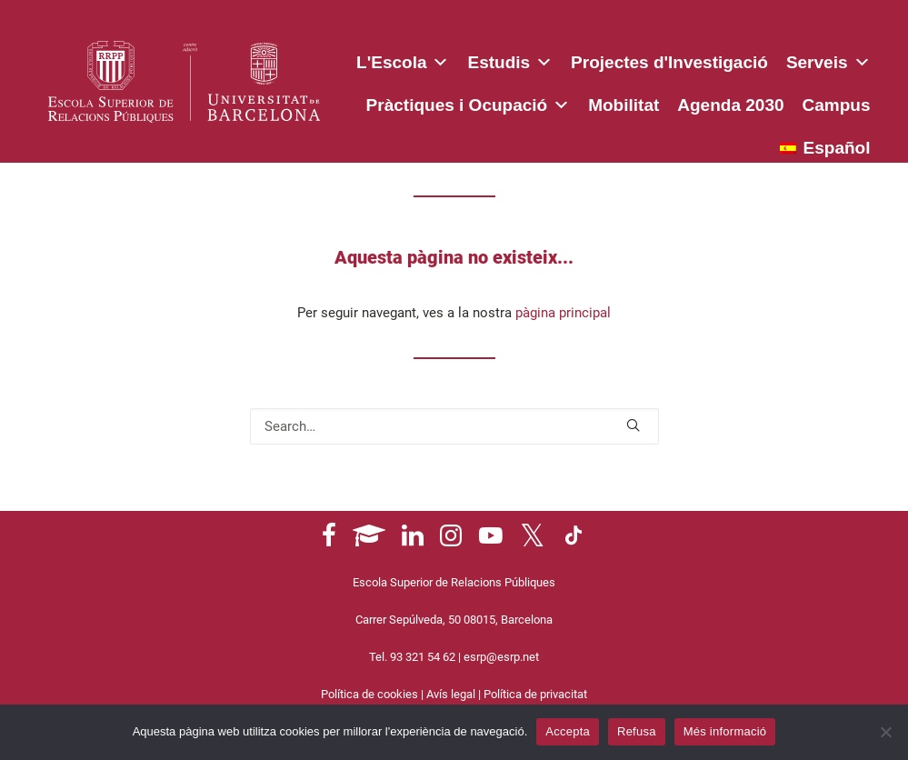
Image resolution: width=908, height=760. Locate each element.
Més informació (725, 731)
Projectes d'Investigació (669, 62)
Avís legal (450, 694)
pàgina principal (563, 313)
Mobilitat (623, 105)
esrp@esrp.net (501, 657)
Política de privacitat (535, 694)
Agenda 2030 (730, 105)
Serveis (828, 59)
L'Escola (402, 59)
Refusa (636, 731)
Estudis (510, 59)
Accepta (567, 731)
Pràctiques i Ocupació (468, 102)
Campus (837, 105)
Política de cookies (369, 694)
